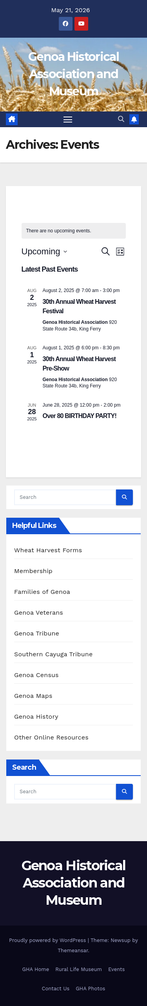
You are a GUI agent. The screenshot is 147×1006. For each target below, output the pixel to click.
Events (116, 969)
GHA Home (35, 969)
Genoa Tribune (36, 633)
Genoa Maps (33, 695)
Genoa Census (36, 675)
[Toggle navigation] (67, 119)
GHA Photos (90, 988)
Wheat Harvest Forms (48, 550)
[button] (121, 119)
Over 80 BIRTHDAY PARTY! (79, 416)
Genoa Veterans (38, 612)
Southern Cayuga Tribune (53, 654)
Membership (33, 571)
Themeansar (73, 950)
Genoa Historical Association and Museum (73, 74)
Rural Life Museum (78, 969)
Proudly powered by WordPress (48, 940)
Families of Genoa (42, 591)
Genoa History (36, 716)
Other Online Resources (51, 737)
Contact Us (56, 988)
